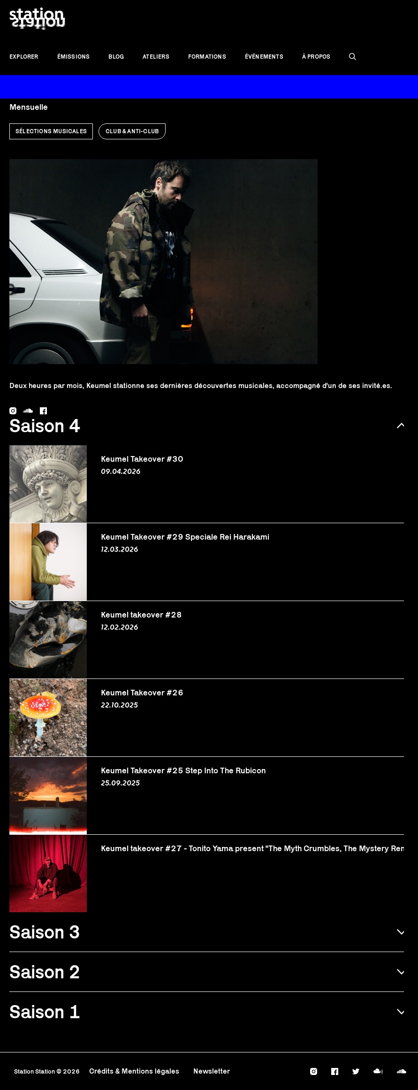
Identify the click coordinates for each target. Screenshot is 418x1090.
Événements (264, 56)
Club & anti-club (132, 131)
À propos (316, 56)
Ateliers (156, 56)
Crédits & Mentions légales (134, 1071)
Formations (207, 56)
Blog (116, 56)
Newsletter (211, 1071)
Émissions (73, 56)
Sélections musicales (51, 131)
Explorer (23, 56)
